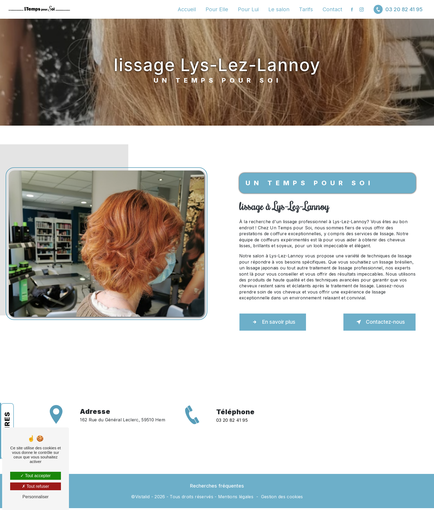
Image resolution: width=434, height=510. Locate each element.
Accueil (187, 9)
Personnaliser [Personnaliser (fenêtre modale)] (35, 496)
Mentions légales (235, 496)
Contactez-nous (379, 322)
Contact (332, 9)
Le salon (278, 9)
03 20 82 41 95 (398, 9)
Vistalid (142, 496)
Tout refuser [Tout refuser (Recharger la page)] (35, 486)
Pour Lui (248, 9)
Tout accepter (35, 475)
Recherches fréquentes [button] (217, 486)
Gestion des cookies (282, 496)
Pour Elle (217, 9)
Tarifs (306, 9)
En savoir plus (272, 322)
